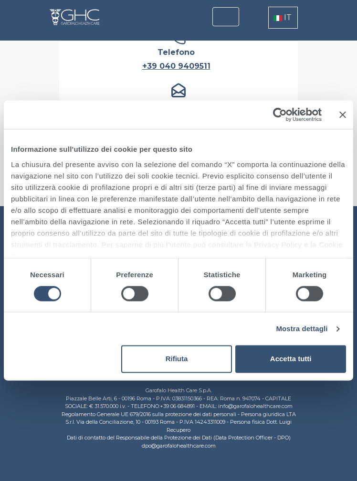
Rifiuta (177, 359)
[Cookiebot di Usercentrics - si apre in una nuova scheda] (280, 114)
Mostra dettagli (301, 328)
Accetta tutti (291, 359)
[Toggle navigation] (225, 16)
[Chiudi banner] (342, 114)
